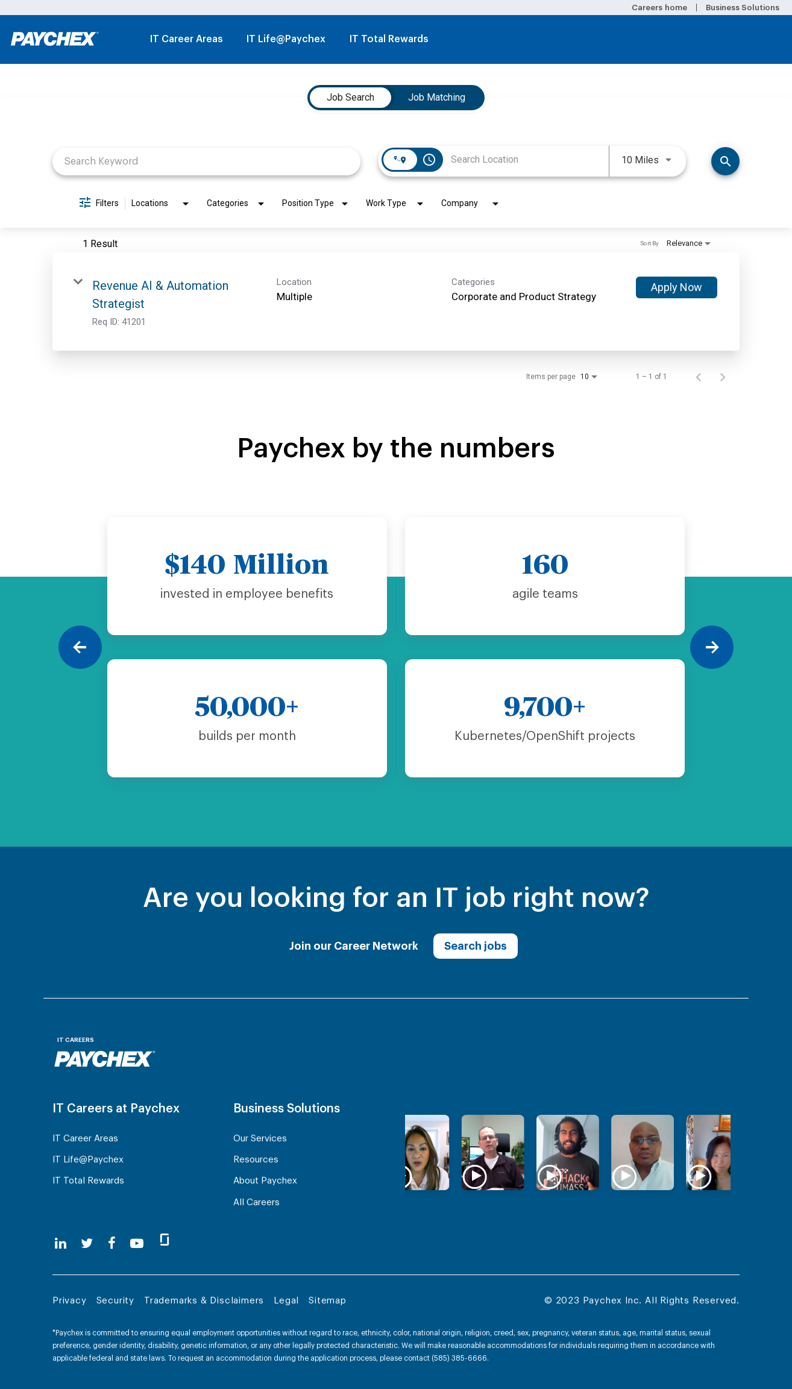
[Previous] (80, 647)
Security (115, 1300)
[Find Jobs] (725, 161)
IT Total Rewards (389, 39)
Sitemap (328, 1300)
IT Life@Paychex (286, 39)
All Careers (256, 1202)
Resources (255, 1159)
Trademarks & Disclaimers (204, 1300)
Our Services (260, 1138)
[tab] (350, 97)
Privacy (69, 1300)
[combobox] (206, 161)
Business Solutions (742, 7)
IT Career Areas (186, 39)
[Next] (712, 647)
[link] (396, 301)
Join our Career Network (353, 946)
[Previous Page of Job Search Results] (699, 377)
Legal (286, 1300)
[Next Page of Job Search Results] (723, 377)
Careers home (659, 7)
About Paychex (265, 1180)
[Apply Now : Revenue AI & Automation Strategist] (676, 287)
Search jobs (475, 946)
